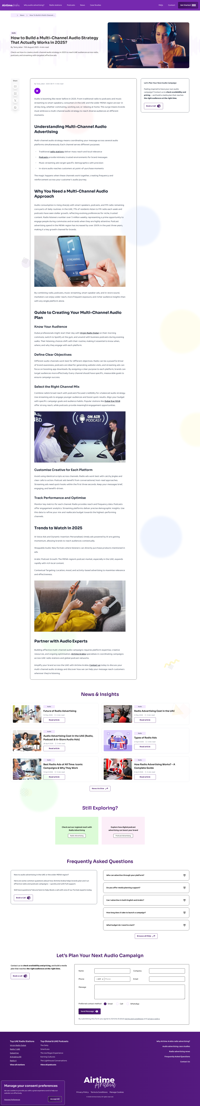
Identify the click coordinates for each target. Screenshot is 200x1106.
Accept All (54, 1099)
